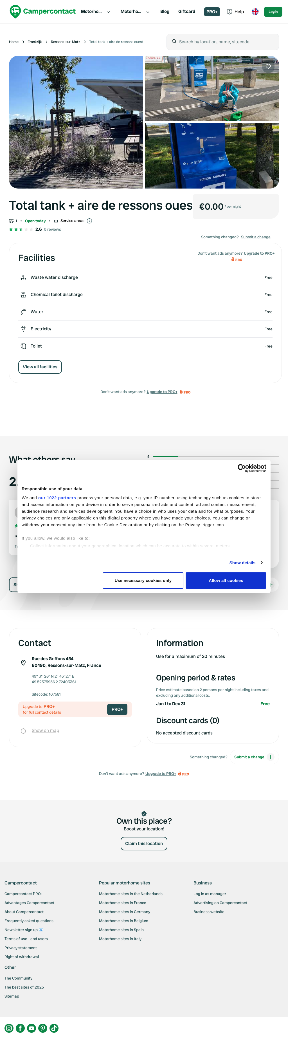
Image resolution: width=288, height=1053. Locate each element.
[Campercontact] (42, 11)
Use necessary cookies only (143, 580)
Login (273, 11)
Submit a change (256, 236)
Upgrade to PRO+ (162, 391)
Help (235, 12)
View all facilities (40, 367)
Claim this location (144, 843)
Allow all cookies (226, 580)
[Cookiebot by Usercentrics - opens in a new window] (241, 468)
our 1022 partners (57, 497)
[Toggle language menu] (255, 12)
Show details (243, 562)
